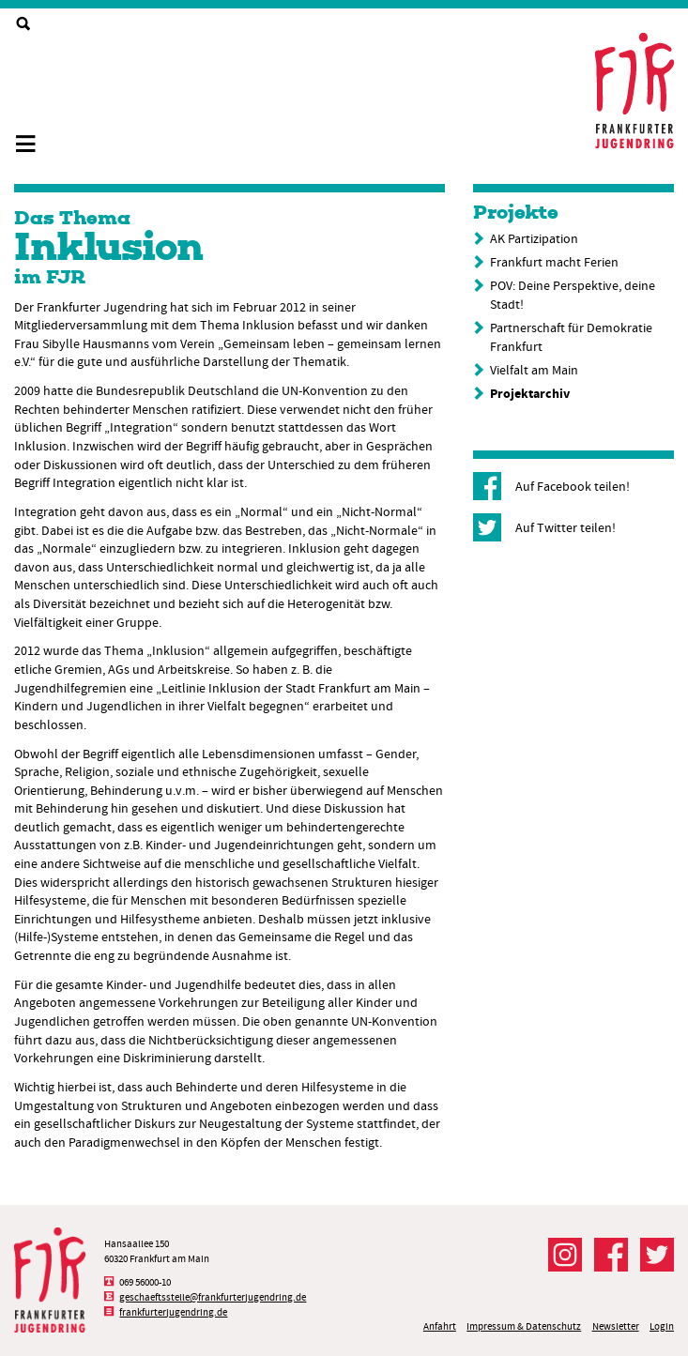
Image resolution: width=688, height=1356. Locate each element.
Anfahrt (439, 1326)
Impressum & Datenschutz (523, 1326)
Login (662, 1326)
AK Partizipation (534, 238)
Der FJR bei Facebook (611, 1255)
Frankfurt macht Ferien (554, 261)
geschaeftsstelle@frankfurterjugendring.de (212, 1297)
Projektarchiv (530, 394)
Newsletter (615, 1326)
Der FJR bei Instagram (565, 1255)
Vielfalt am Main (534, 369)
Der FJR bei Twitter (657, 1255)
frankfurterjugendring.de (173, 1312)
